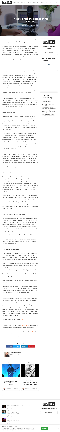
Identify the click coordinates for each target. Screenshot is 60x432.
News (18, 2)
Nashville (31, 380)
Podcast (29, 14)
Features (34, 2)
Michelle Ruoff (17, 352)
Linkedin (24, 346)
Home (14, 2)
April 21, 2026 (9, 408)
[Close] (58, 428)
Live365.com (32, 331)
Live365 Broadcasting (33, 333)
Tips (32, 14)
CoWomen (10, 339)
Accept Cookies (44, 428)
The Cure (7, 378)
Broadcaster (23, 2)
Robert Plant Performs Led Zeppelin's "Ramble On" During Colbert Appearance (13, 420)
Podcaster (29, 2)
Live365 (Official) (24, 333)
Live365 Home (48, 2)
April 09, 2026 (9, 423)
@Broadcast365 (15, 336)
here (23, 319)
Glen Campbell (27, 378)
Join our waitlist (25, 325)
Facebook (9, 346)
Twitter (17, 346)
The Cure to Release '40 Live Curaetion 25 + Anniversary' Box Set (11, 382)
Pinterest (31, 346)
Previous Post (11, 362)
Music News (14, 378)
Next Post (30, 362)
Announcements (40, 2)
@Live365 (9, 336)
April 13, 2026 (9, 416)
